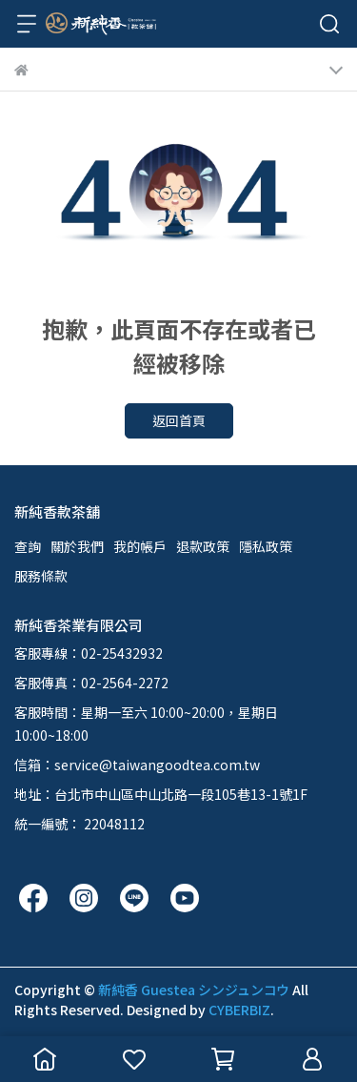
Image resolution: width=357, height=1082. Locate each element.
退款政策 (202, 546)
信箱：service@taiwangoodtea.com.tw (137, 764)
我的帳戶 (140, 546)
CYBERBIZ (239, 1009)
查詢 (27, 546)
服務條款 (41, 575)
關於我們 (77, 546)
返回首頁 (179, 420)
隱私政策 (265, 546)
